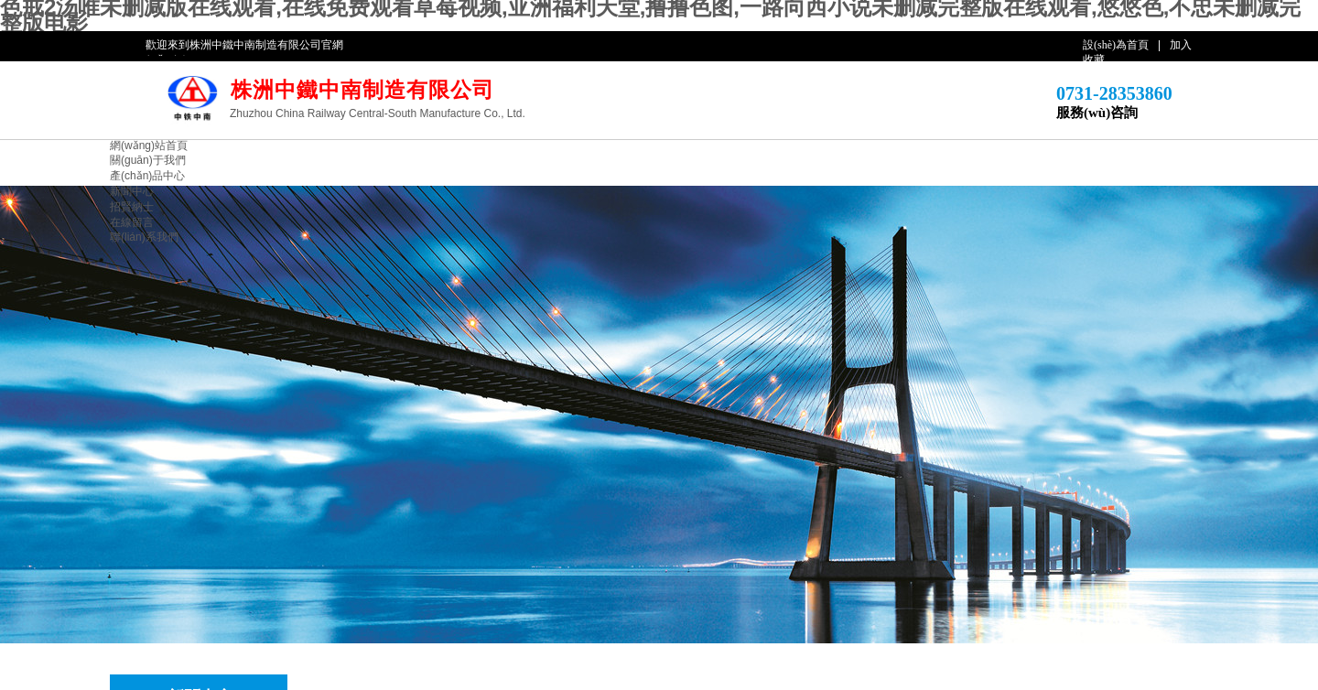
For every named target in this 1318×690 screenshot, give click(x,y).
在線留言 (132, 222)
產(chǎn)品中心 (147, 175)
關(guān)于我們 (148, 160)
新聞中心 (132, 191)
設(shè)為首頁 (1116, 44)
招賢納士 (132, 206)
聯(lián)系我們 (144, 237)
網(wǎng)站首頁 (149, 145)
